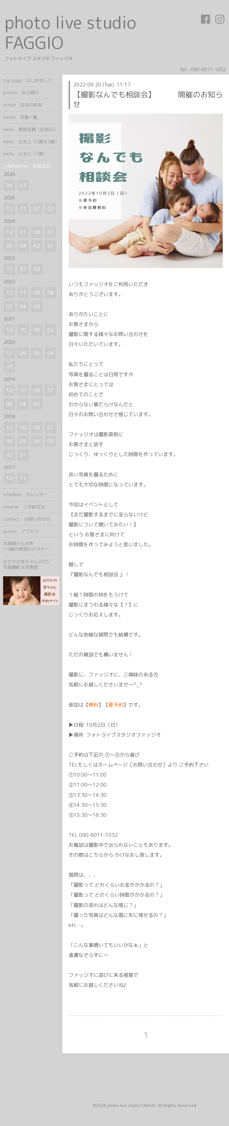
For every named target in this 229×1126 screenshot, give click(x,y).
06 (9, 404)
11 (23, 208)
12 (9, 208)
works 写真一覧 (20, 117)
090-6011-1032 (208, 69)
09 (37, 292)
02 (50, 208)
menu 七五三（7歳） (25, 154)
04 (9, 185)
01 (50, 245)
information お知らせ (26, 166)
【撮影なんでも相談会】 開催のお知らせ (148, 99)
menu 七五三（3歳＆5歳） (31, 141)
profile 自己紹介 (21, 92)
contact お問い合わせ (26, 519)
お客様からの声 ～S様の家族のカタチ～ (31, 546)
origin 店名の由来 (22, 105)
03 (23, 185)
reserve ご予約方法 (24, 507)
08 (37, 232)
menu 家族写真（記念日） (30, 129)
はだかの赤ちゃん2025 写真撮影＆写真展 (31, 564)
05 (9, 245)
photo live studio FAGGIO (70, 32)
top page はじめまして (27, 80)
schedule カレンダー (25, 494)
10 (23, 329)
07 (37, 208)
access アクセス (21, 531)
